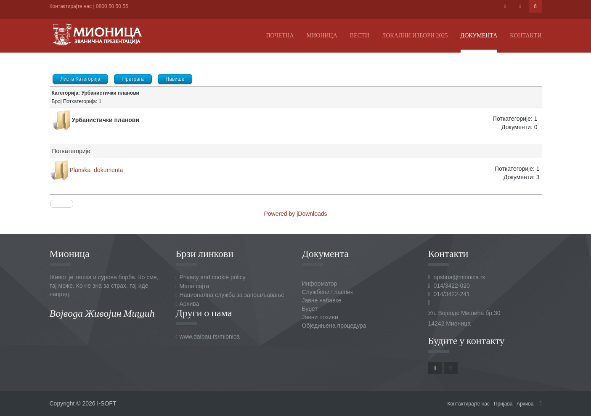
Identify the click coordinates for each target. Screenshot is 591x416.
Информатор (319, 283)
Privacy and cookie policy (213, 277)
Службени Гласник (327, 292)
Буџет (310, 308)
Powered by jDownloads (295, 213)
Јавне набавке (322, 300)
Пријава (503, 404)
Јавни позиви (320, 317)
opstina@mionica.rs (459, 277)
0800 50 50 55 (112, 6)
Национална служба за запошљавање (232, 294)
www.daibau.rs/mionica (210, 336)
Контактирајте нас (71, 6)
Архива (189, 303)
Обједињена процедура (334, 325)
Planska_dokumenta (96, 170)
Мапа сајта (194, 286)
